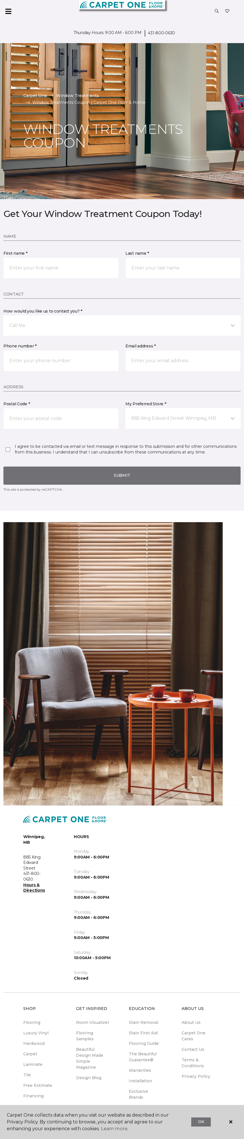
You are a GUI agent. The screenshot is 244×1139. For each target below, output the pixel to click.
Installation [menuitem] (140, 1080)
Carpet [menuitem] (30, 1053)
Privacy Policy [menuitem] (196, 1076)
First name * (15, 253)
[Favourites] (227, 11)
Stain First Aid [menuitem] (143, 1032)
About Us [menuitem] (191, 1022)
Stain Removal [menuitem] (143, 1022)
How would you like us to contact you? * (42, 311)
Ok (201, 1121)
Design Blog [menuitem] (88, 1077)
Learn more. (114, 1128)
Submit (122, 475)
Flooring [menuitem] (31, 1022)
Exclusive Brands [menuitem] (138, 1094)
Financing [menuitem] (33, 1095)
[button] (216, 11)
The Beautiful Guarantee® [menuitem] (143, 1056)
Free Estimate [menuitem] (37, 1085)
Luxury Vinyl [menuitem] (36, 1032)
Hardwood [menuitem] (34, 1043)
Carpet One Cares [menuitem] (193, 1035)
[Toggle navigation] (8, 11)
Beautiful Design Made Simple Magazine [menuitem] (89, 1058)
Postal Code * (16, 404)
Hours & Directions (34, 887)
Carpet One (35, 95)
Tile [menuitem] (27, 1074)
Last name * (137, 253)
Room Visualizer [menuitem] (92, 1022)
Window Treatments (77, 95)
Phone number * (20, 346)
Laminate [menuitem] (33, 1064)
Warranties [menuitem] (140, 1070)
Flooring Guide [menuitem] (144, 1043)
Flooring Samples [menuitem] (85, 1035)
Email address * (140, 346)
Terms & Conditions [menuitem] (193, 1062)
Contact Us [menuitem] (193, 1049)
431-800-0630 (161, 32)
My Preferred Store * (145, 404)
